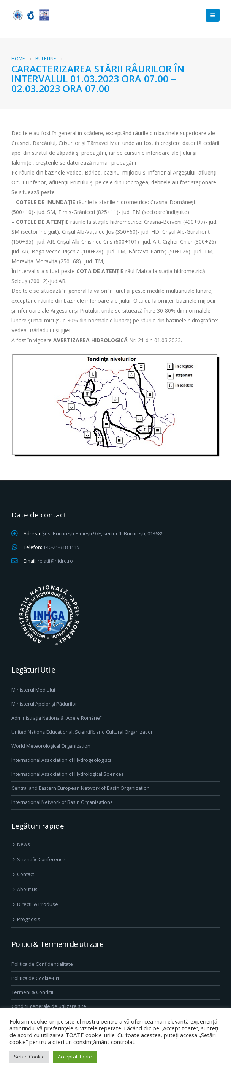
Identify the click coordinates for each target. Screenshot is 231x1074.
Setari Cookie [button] (29, 1056)
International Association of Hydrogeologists (61, 760)
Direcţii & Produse (37, 904)
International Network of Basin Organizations (62, 802)
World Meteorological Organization (50, 746)
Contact (25, 874)
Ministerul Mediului (33, 690)
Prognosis (28, 919)
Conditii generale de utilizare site (48, 1006)
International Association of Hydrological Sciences (67, 774)
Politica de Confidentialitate (42, 964)
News (23, 844)
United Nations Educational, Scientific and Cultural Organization (82, 732)
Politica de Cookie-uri (35, 978)
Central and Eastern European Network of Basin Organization (80, 788)
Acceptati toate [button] (75, 1056)
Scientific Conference (41, 859)
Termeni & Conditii (32, 992)
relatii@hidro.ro (55, 561)
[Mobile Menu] (213, 15)
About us (27, 889)
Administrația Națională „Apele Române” (56, 718)
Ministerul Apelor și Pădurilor (44, 704)
